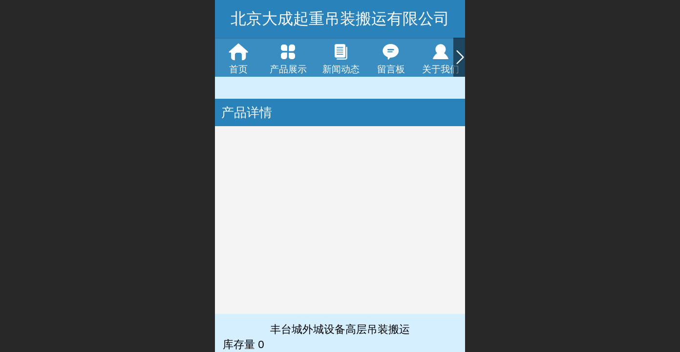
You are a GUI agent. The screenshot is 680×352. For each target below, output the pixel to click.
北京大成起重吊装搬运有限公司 (340, 18)
